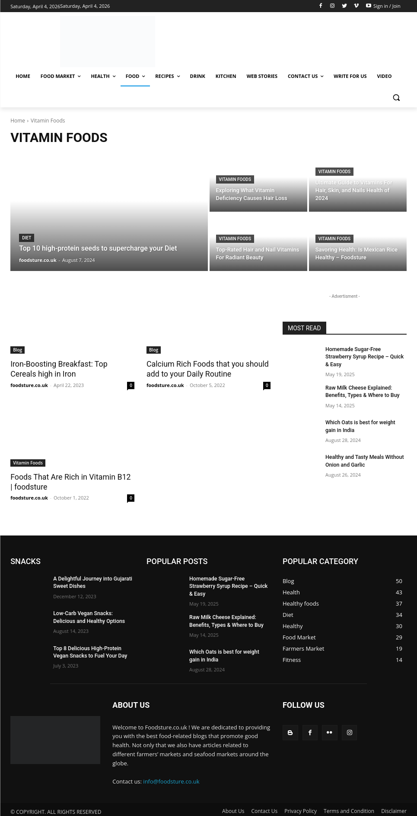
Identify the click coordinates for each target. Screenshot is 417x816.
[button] (396, 97)
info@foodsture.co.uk (171, 777)
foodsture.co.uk (29, 384)
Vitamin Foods (235, 179)
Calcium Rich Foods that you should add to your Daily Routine (204, 369)
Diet (26, 237)
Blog (17, 350)
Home (17, 120)
